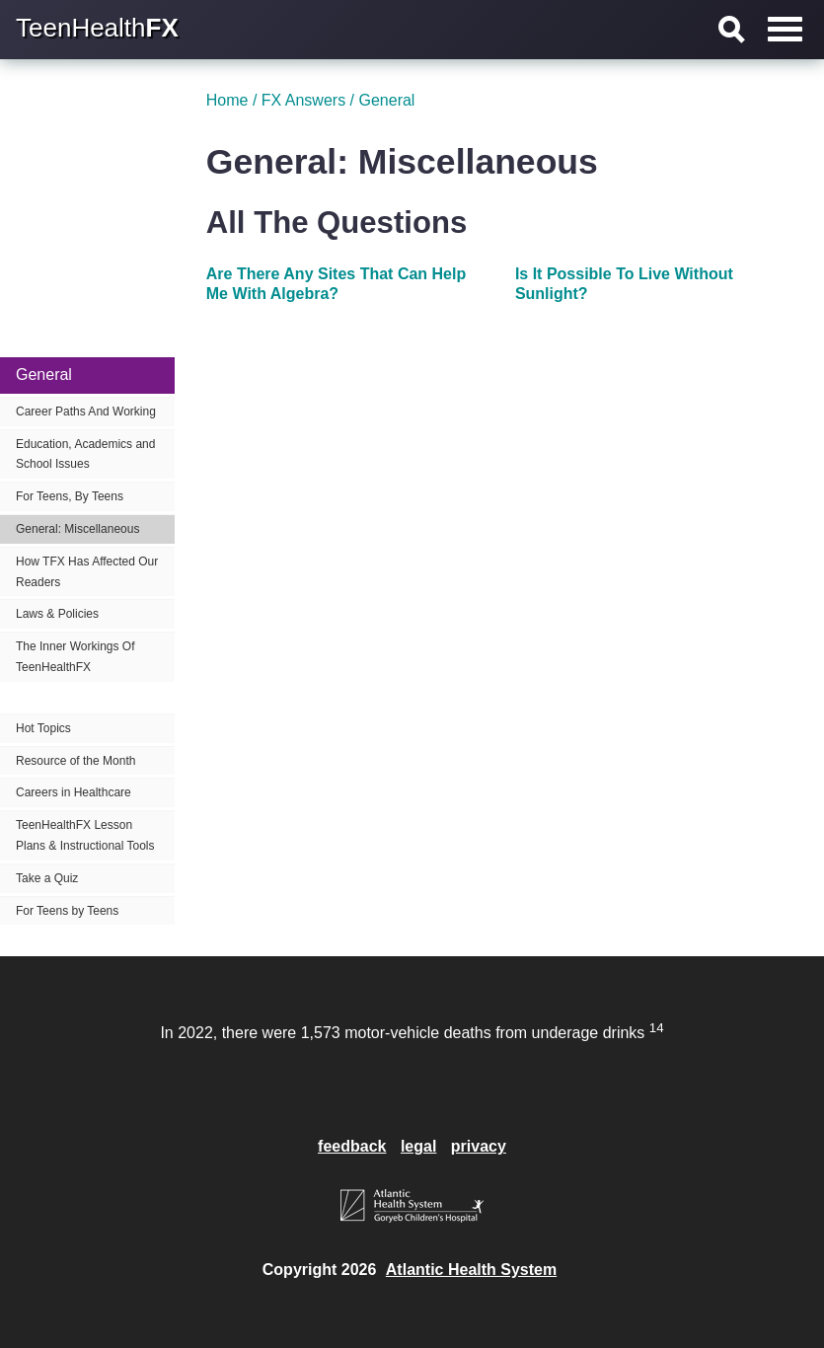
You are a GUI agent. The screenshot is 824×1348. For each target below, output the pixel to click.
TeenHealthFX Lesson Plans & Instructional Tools (85, 835)
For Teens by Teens (67, 911)
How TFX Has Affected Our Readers (87, 572)
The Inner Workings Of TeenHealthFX (75, 656)
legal (418, 1146)
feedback (352, 1146)
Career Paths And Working (86, 411)
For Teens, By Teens (69, 496)
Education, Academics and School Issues (85, 454)
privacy (478, 1146)
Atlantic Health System (471, 1269)
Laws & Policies (57, 614)
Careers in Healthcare (73, 792)
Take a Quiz (47, 878)
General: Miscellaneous (77, 529)
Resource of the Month (75, 761)
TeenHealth (97, 27)
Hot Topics (43, 728)
